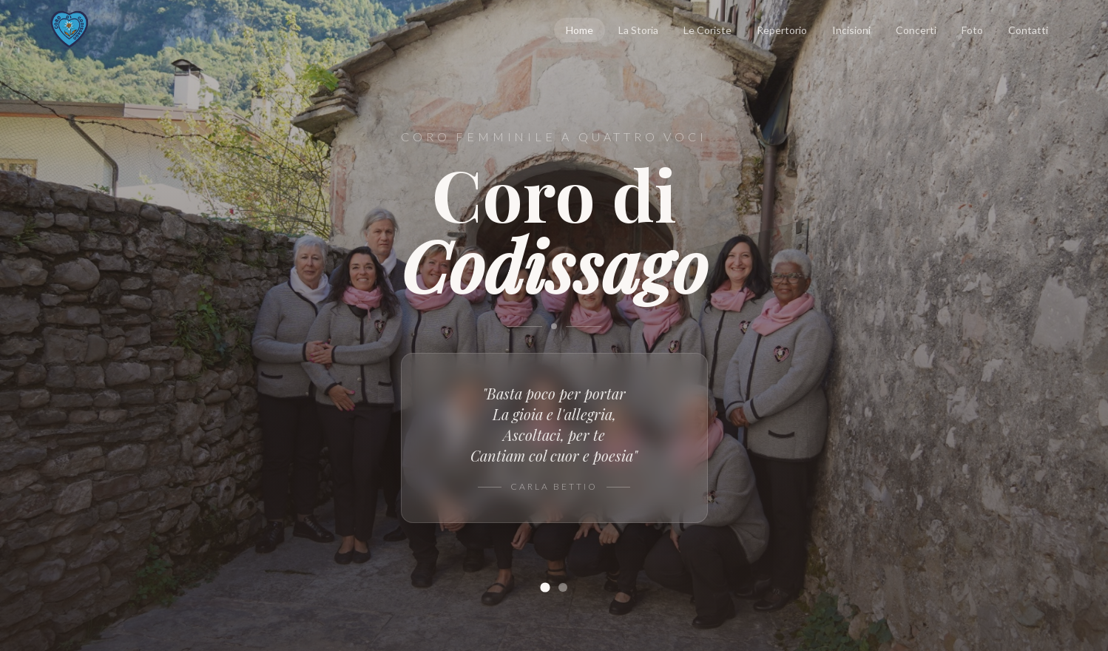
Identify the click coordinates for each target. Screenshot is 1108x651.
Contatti (1028, 30)
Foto (972, 30)
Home (579, 30)
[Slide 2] (562, 587)
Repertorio (782, 30)
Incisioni (851, 30)
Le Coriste (707, 30)
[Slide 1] (545, 587)
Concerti (916, 30)
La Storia (638, 30)
